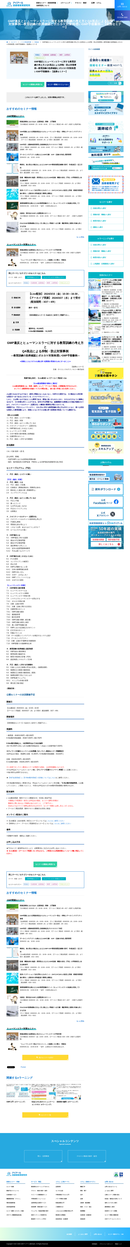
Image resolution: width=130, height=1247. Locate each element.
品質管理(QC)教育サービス (38, 1202)
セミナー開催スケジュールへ (58, 84)
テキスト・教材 (80, 3)
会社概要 (69, 1234)
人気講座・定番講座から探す (103, 264)
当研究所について (42, 5)
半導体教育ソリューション (38, 1198)
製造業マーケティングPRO (38, 1219)
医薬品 (37, 55)
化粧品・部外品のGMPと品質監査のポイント (35, 213)
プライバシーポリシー (106, 1244)
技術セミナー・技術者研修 (46, 3)
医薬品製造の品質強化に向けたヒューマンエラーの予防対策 (40, 250)
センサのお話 (59, 1190)
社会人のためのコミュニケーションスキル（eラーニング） (43, 1103)
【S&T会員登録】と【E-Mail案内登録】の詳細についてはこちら (31, 777)
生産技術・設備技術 (85, 1215)
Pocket (23, 1067)
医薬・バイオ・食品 (85, 1207)
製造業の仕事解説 (61, 1215)
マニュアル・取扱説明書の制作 (39, 1211)
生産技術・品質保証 (49, 55)
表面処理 (82, 1219)
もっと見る (80, 237)
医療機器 (82, 1211)
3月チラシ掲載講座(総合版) (14, 1215)
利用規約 (94, 1244)
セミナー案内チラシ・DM (115, 1234)
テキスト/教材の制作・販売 (87, 1156)
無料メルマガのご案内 (111, 1202)
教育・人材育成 (65, 55)
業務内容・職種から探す (102, 214)
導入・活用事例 (43, 1156)
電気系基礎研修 (10, 1202)
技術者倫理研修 (10, 1207)
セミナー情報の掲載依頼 (111, 1215)
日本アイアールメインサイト (113, 1219)
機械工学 (82, 1186)
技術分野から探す (99, 208)
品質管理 (58, 1186)
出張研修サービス (11, 1194)
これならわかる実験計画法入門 (64, 1211)
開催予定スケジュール (12, 1190)
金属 (81, 1198)
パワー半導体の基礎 (61, 1198)
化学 (81, 1194)
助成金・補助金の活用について (113, 1198)
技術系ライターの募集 (111, 1211)
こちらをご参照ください (55, 821)
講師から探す (98, 227)
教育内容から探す (99, 221)
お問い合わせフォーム (111, 1186)
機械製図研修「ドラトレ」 (13, 1198)
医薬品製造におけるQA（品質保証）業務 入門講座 (38, 121)
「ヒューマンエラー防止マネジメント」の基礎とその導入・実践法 (43, 260)
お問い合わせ (98, 1234)
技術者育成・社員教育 (62, 1219)
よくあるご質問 (109, 1190)
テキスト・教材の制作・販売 (39, 1190)
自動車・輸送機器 (85, 1202)
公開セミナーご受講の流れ (112, 1194)
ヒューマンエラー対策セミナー (54, 277)
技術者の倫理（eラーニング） (68, 1102)
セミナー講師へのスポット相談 (15, 1211)
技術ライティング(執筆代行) (39, 1215)
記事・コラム (96, 3)
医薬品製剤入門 (60, 1202)
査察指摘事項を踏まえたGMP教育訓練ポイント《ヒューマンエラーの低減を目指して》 (50, 203)
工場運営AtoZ (59, 1207)
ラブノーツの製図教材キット (39, 1194)
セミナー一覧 (46, 1115)
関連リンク (118, 1244)
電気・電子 (83, 1190)
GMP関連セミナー (33, 277)
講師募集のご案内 (110, 1207)
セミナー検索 (10, 1186)
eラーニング (65, 3)
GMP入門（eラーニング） (16, 1102)
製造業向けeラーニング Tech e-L (40, 1186)
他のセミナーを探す (46, 1057)
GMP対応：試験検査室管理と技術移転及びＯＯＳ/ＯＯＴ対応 (41, 144)
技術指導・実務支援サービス (39, 1207)
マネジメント (39, 58)
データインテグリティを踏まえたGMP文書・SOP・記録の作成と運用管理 (45, 154)
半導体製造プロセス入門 (62, 1194)
